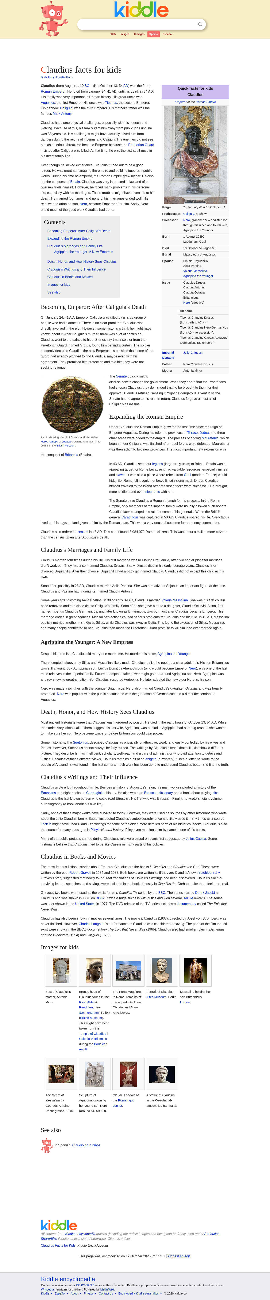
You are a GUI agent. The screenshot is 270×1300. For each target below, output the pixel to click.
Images (125, 34)
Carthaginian (95, 793)
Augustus (48, 102)
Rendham (86, 1007)
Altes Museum (156, 997)
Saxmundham (89, 1012)
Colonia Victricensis (93, 1038)
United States (85, 904)
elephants (152, 492)
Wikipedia (47, 1289)
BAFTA (188, 898)
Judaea (66, 441)
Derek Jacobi (205, 892)
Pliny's (95, 830)
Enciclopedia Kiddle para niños (138, 1293)
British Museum (66, 445)
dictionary (165, 793)
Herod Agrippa (49, 441)
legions (157, 464)
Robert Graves (80, 872)
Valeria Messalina (195, 271)
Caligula (188, 213)
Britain (75, 182)
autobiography (209, 872)
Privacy (88, 1293)
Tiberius (111, 102)
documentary (186, 904)
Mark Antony (62, 113)
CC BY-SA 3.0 (85, 1285)
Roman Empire (206, 102)
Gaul (187, 475)
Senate (121, 376)
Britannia (71, 455)
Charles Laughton (92, 924)
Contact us (106, 1293)
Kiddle (45, 1293)
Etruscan (150, 793)
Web (113, 34)
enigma (151, 759)
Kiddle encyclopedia (80, 1234)
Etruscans (48, 793)
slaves (120, 475)
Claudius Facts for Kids (58, 1245)
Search (200, 24)
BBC (161, 892)
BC (87, 86)
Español (167, 34)
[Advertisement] (135, 50)
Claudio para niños (86, 1145)
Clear (191, 24)
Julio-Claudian (192, 352)
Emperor (180, 102)
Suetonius (80, 742)
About (74, 1293)
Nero (186, 220)
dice (215, 793)
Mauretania (210, 438)
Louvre (185, 1002)
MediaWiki (107, 1289)
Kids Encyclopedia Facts (57, 77)
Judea (204, 432)
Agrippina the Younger (198, 276)
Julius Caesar (196, 838)
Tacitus (46, 824)
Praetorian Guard (141, 145)
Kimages (139, 34)
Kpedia (153, 34)
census (82, 532)
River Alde (86, 1002)
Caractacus (130, 517)
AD (125, 86)
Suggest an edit (178, 1256)
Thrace (192, 432)
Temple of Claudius (92, 1033)
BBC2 (100, 898)
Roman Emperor (53, 91)
